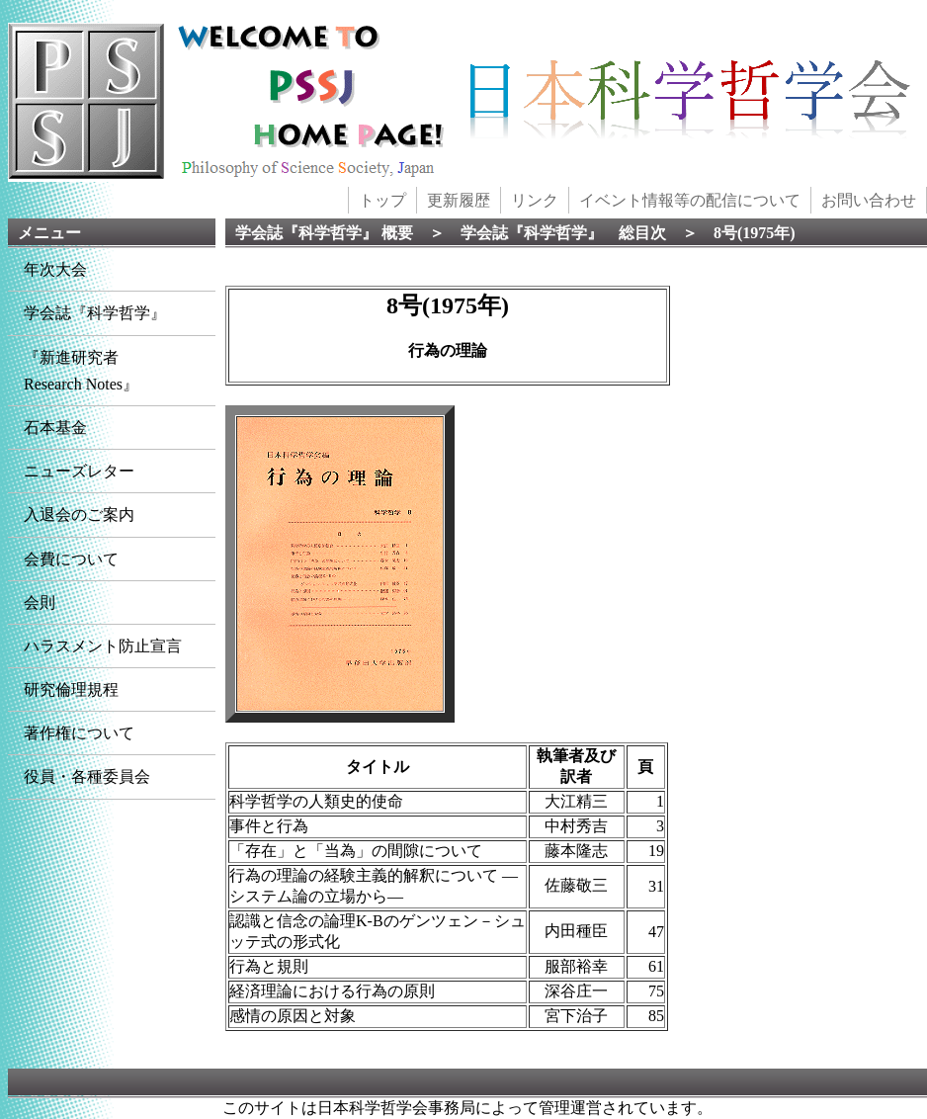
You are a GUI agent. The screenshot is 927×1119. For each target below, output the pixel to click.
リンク (534, 200)
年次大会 (55, 269)
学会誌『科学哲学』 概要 (324, 232)
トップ (382, 200)
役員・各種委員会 (87, 776)
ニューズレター (79, 471)
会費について (71, 559)
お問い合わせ (868, 200)
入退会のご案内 (79, 514)
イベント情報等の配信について (690, 200)
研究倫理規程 (71, 689)
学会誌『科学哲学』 (95, 312)
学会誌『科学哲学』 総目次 (563, 232)
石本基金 (55, 427)
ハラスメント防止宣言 (103, 646)
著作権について (79, 733)
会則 (39, 602)
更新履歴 (458, 200)
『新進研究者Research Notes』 (81, 370)
